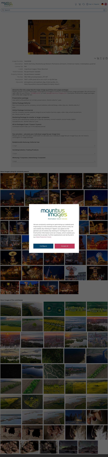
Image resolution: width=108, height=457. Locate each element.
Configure (43, 246)
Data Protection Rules (43, 237)
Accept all (64, 246)
